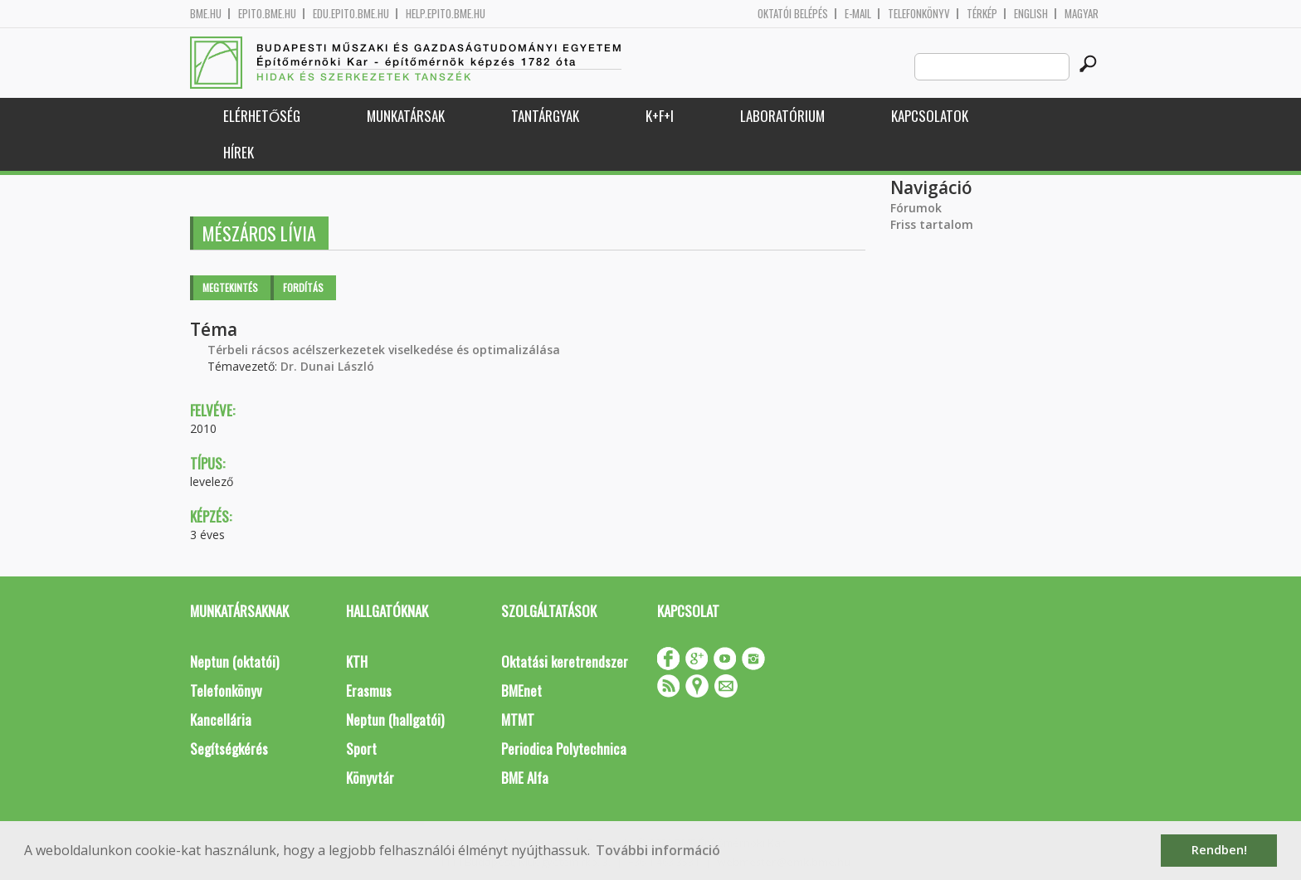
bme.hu (206, 13)
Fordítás (303, 287)
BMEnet (521, 690)
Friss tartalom (931, 224)
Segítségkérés (229, 748)
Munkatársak (406, 115)
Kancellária (220, 719)
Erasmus (369, 690)
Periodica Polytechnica (563, 748)
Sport (361, 748)
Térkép (982, 13)
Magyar (1082, 13)
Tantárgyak (545, 115)
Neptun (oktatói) (234, 661)
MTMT (517, 719)
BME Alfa (524, 777)
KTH (357, 661)
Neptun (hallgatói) (395, 719)
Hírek (238, 152)
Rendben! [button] (1219, 850)
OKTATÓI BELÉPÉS (793, 13)
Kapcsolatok (929, 115)
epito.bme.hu (267, 13)
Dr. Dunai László (327, 366)
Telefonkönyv (919, 13)
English (1031, 13)
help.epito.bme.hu (445, 13)
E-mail (858, 13)
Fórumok (916, 208)
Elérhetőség (261, 115)
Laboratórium (782, 115)
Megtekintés (230, 287)
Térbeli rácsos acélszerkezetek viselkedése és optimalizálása (383, 349)
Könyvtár (370, 777)
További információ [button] (658, 850)
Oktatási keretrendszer (564, 661)
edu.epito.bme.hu (351, 13)
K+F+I (660, 115)
